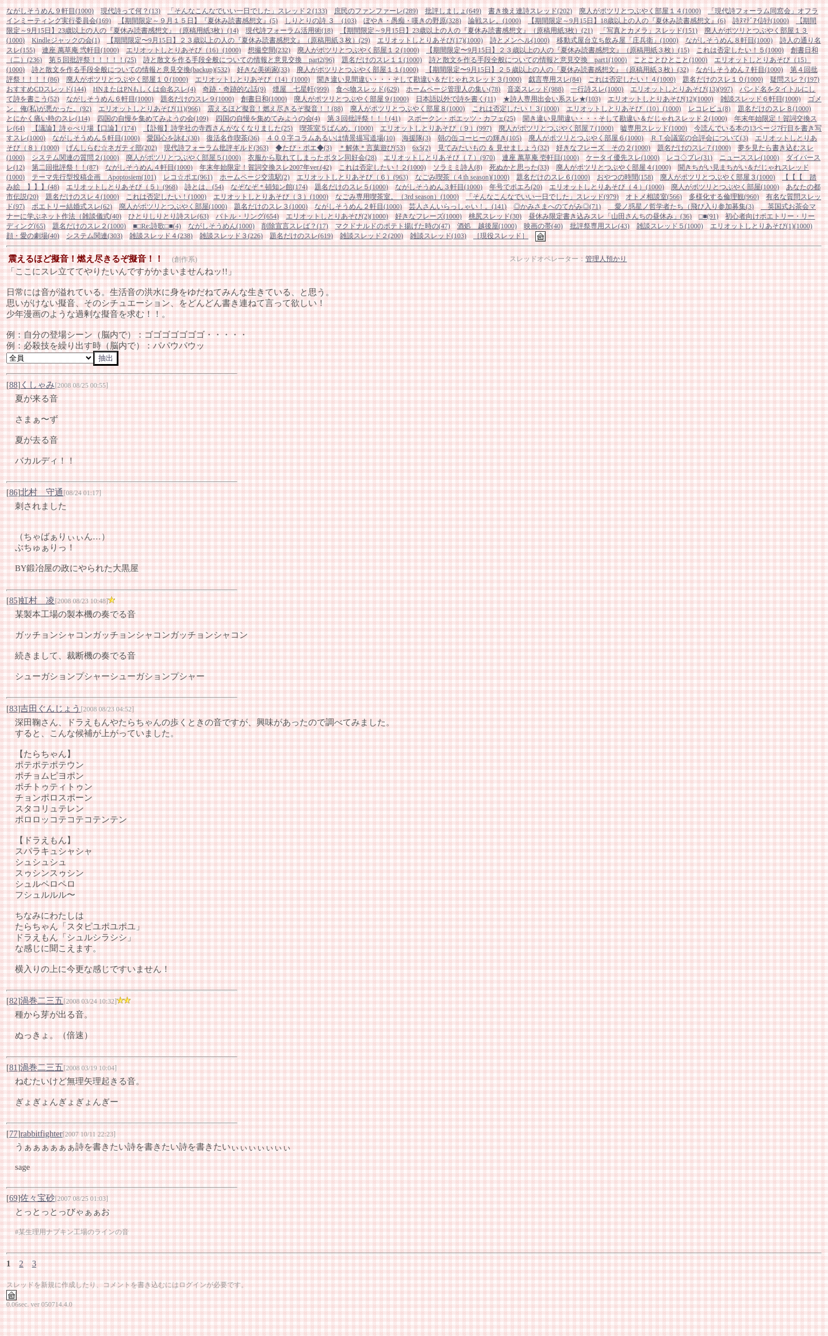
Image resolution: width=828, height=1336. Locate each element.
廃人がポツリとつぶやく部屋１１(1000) (358, 70)
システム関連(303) (94, 236)
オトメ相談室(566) (654, 197)
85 (13, 600)
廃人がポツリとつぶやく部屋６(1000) (585, 138)
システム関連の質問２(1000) (75, 158)
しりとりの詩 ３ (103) (320, 21)
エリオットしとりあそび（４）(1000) (606, 187)
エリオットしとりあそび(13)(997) (681, 89)
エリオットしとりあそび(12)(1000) (661, 99)
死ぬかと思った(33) (519, 167)
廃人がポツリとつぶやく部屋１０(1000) (127, 79)
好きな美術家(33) (263, 70)
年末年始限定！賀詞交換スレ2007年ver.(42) (266, 167)
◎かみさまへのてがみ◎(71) (557, 206)
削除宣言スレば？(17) (295, 226)
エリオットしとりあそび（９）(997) (436, 128)
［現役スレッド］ (500, 236)
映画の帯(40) (543, 226)
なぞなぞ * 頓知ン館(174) (269, 187)
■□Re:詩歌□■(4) (157, 226)
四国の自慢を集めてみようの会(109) (153, 118)
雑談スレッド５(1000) (670, 226)
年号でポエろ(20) (515, 187)
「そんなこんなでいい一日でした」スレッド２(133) (247, 11)
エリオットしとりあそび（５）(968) (122, 187)
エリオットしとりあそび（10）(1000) (623, 109)
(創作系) (184, 259)
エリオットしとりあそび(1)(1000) (761, 226)
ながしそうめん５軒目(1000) (96, 138)
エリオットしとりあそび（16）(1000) (183, 50)
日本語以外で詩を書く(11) (456, 99)
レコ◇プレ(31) (689, 158)
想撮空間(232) (269, 50)
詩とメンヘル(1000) (520, 40)
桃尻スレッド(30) (495, 216)
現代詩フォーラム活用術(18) (289, 30)
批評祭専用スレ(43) (600, 226)
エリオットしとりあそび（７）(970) (439, 158)
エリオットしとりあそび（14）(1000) (252, 79)
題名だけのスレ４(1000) (82, 197)
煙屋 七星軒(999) (301, 89)
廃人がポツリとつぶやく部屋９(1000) (351, 99)
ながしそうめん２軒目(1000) (358, 206)
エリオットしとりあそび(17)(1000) (430, 40)
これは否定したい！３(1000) (515, 109)
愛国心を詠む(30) (173, 138)
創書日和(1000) (264, 99)
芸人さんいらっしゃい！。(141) (458, 206)
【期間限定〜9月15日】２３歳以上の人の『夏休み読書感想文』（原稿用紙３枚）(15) (557, 50)
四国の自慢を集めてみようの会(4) (268, 118)
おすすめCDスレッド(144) (46, 89)
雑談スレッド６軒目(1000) (760, 99)
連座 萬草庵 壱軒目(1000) (540, 158)
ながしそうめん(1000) (221, 226)
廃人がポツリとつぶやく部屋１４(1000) (640, 11)
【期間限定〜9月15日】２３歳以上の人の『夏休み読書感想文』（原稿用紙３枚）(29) (238, 40)
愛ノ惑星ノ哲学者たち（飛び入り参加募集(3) (681, 206)
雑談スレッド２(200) (371, 236)
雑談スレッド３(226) (231, 236)
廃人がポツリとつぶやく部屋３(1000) (717, 177)
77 (13, 1133)
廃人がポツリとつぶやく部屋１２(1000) (358, 50)
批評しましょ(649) (453, 11)
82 (13, 1000)
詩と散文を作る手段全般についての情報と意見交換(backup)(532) (131, 70)
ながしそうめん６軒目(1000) (110, 99)
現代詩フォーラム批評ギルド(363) (216, 148)
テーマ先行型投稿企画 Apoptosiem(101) (94, 177)
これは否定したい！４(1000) (632, 79)
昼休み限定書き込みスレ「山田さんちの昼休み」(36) (610, 216)
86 (13, 492)
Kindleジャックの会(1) (66, 40)
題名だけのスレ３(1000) (271, 206)
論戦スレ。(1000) (494, 21)
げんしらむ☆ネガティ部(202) (111, 148)
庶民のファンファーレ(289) (376, 11)
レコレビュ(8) (709, 109)
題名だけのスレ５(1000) (351, 187)
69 (13, 1198)
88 (13, 384)
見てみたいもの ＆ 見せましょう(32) (493, 148)
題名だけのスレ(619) (301, 236)
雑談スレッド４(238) (161, 236)
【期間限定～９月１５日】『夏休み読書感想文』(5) (198, 21)
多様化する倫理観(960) (724, 197)
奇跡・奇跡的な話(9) (234, 89)
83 (13, 708)
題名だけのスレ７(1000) (694, 148)
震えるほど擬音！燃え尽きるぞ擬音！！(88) (275, 109)
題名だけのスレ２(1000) (89, 226)
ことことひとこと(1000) (670, 60)
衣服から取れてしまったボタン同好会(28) (312, 158)
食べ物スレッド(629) (367, 89)
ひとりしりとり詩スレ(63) (168, 216)
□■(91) (709, 216)
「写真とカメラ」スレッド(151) (648, 30)
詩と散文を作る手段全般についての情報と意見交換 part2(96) (239, 60)
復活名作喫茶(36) (232, 138)
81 (13, 1067)
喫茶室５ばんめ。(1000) (336, 128)
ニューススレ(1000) (749, 158)
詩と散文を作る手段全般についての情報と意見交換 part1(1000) (528, 60)
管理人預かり (606, 259)
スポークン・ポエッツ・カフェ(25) (462, 118)
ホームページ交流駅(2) (255, 177)
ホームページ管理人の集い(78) (453, 89)
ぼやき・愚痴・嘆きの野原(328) (412, 21)
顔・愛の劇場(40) (32, 236)
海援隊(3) (416, 138)
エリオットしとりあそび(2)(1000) (337, 216)
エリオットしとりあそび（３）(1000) (270, 197)
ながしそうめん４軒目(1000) (149, 167)
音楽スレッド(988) (535, 89)
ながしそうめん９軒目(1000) (50, 11)
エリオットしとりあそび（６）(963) (352, 177)
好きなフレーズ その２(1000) (603, 148)
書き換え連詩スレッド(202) (530, 11)
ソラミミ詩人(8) (457, 167)
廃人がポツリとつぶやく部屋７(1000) (556, 128)
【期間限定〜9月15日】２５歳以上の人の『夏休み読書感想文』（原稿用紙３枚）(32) (557, 70)
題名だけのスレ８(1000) (774, 109)
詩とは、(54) (204, 187)
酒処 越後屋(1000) (487, 226)
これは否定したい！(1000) (166, 197)
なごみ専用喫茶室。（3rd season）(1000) (397, 197)
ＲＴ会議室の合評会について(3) (699, 138)
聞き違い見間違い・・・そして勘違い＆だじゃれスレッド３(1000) (419, 79)
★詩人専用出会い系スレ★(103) (552, 99)
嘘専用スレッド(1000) (653, 128)
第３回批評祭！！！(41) (364, 118)
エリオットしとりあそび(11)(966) (149, 109)
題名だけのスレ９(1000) (197, 99)
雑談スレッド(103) (438, 236)
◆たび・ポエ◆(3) (303, 148)
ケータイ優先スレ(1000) (623, 158)
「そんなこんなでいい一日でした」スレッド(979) (542, 197)
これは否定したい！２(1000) (382, 167)
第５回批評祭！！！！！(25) (92, 60)
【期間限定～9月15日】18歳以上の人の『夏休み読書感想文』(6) (627, 21)
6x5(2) (421, 148)
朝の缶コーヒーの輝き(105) (480, 138)
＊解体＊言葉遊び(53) (372, 148)
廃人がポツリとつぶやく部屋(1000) (725, 187)
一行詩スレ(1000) (596, 89)
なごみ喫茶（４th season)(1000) (462, 177)
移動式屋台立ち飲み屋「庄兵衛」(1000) (617, 40)
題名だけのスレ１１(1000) (382, 60)
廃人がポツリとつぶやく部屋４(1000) (613, 167)
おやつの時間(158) (625, 177)
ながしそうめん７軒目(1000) (739, 70)
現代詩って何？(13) (130, 11)
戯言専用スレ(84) (554, 79)
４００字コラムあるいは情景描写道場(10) (330, 138)
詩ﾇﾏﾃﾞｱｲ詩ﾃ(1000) (761, 21)
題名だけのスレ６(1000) (553, 177)
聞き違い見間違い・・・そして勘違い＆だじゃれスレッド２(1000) (625, 118)
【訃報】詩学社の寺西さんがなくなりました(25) (218, 128)
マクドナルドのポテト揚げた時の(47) (392, 226)
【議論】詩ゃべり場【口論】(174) (84, 128)
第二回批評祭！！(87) (65, 167)
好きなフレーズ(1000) (428, 216)
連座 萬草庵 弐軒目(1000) (80, 50)
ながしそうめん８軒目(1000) (729, 40)
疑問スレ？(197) (794, 79)
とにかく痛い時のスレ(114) (48, 118)
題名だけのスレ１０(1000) (723, 79)
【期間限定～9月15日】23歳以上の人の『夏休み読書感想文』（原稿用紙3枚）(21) (466, 30)
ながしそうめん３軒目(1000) (438, 187)
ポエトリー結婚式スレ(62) (72, 206)
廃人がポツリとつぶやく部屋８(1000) (407, 109)
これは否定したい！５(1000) (740, 50)
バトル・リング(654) (247, 216)
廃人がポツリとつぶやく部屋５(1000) (183, 158)
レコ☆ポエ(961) (188, 177)
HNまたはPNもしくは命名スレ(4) (144, 89)
